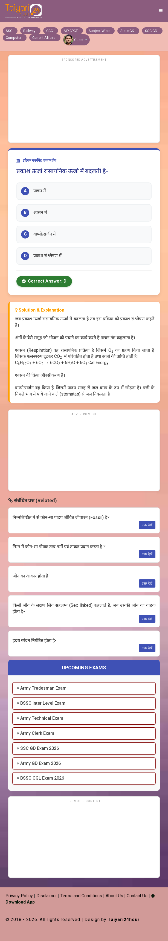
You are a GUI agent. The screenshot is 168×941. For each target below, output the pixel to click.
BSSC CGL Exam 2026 (40, 778)
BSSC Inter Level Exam (41, 703)
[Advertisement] (84, 101)
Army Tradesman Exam (41, 688)
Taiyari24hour (124, 919)
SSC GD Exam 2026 (38, 748)
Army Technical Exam (40, 718)
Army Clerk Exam (35, 733)
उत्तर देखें (147, 525)
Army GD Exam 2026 (39, 763)
